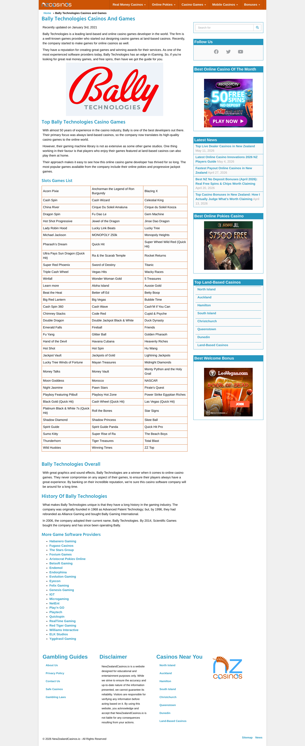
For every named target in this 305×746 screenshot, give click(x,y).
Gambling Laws (56, 697)
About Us (52, 665)
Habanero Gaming (62, 541)
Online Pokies (163, 4)
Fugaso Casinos (61, 546)
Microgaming (59, 599)
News (258, 737)
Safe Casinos (54, 689)
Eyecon (54, 581)
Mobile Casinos (225, 4)
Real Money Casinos (129, 4)
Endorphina (58, 572)
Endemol (56, 568)
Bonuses (252, 4)
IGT (52, 594)
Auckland (204, 297)
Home (47, 13)
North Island (206, 289)
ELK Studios (58, 634)
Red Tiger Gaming (62, 625)
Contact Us (53, 681)
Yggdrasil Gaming (62, 639)
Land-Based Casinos (212, 345)
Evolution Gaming (62, 576)
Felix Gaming (59, 585)
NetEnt (54, 603)
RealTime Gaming (62, 621)
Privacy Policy (55, 673)
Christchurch (207, 321)
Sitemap (247, 737)
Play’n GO (56, 607)
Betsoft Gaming (61, 563)
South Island (206, 313)
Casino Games (194, 4)
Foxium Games (60, 554)
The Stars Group (61, 550)
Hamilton (204, 305)
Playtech (55, 612)
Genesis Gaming (61, 590)
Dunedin (203, 337)
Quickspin (56, 616)
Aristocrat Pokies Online (67, 559)
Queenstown (206, 329)
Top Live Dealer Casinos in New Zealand (225, 146)
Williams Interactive (63, 630)
